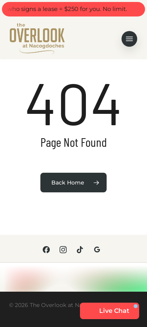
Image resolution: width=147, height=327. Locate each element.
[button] (129, 39)
